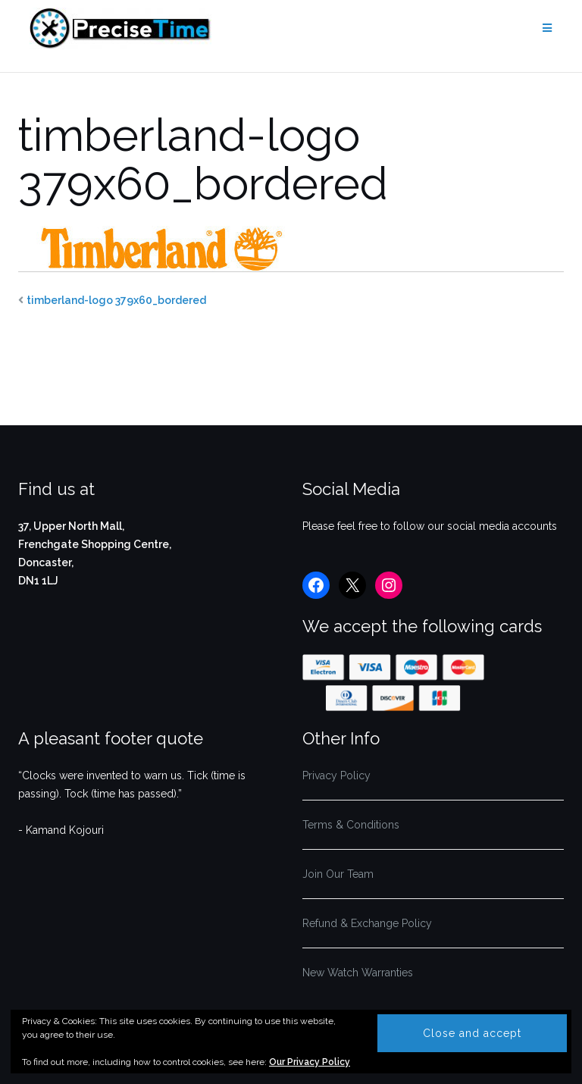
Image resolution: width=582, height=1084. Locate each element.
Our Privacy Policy (309, 1062)
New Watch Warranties (357, 973)
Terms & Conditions (350, 825)
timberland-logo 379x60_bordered (116, 300)
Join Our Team (338, 874)
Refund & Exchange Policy (367, 923)
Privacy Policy (336, 775)
